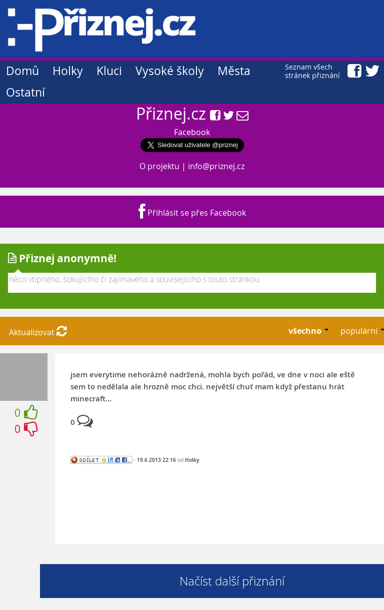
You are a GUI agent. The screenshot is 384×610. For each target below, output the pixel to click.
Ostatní (25, 92)
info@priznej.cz (216, 166)
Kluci (109, 71)
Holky (67, 71)
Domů (22, 71)
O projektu (160, 166)
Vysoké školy (170, 71)
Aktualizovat (38, 332)
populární (360, 330)
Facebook (192, 132)
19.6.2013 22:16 (156, 459)
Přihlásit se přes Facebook (192, 212)
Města (234, 71)
